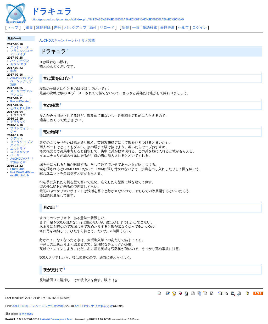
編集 (29, 27)
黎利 (13, 70)
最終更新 (167, 27)
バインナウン (19, 60)
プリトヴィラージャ (21, 129)
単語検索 (150, 27)
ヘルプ (183, 27)
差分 (57, 27)
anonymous (26, 313)
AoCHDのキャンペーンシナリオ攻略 (21, 81)
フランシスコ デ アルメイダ (21, 52)
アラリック (18, 121)
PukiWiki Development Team (56, 319)
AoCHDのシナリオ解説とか (21, 160)
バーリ (15, 155)
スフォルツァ (19, 151)
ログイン (199, 27)
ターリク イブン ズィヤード (21, 143)
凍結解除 (43, 27)
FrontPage (17, 168)
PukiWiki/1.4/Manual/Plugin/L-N (22, 173)
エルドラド (18, 148)
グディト (16, 138)
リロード (107, 27)
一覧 (135, 27)
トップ (12, 27)
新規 (125, 27)
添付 (93, 27)
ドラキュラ (51, 11)
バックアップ (75, 27)
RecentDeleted (20, 101)
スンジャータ (19, 47)
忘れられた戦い (21, 108)
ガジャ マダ (18, 64)
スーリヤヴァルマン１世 (21, 92)
